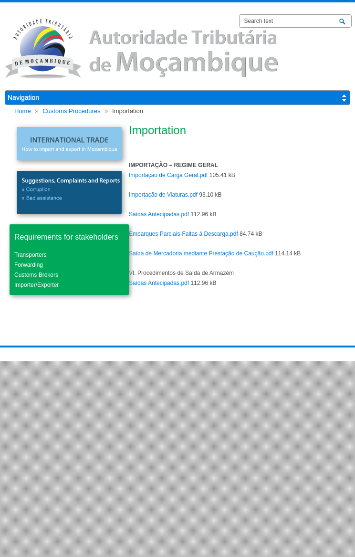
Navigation (23, 97)
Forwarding (28, 265)
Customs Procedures (71, 111)
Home (22, 111)
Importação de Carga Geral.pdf (168, 175)
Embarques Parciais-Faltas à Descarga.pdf (183, 234)
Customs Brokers (36, 275)
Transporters (30, 255)
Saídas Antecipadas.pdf (159, 214)
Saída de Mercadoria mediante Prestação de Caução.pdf (201, 253)
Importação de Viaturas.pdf (163, 194)
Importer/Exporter (36, 285)
